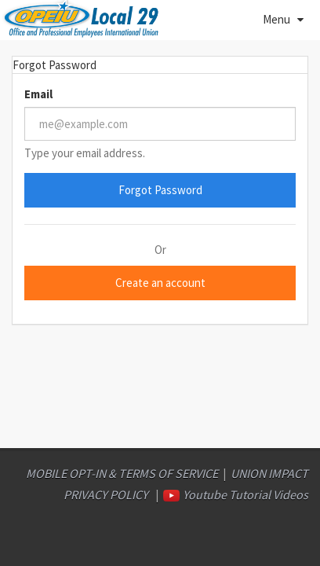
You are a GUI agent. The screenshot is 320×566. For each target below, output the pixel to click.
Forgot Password (160, 189)
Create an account (160, 282)
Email (38, 93)
